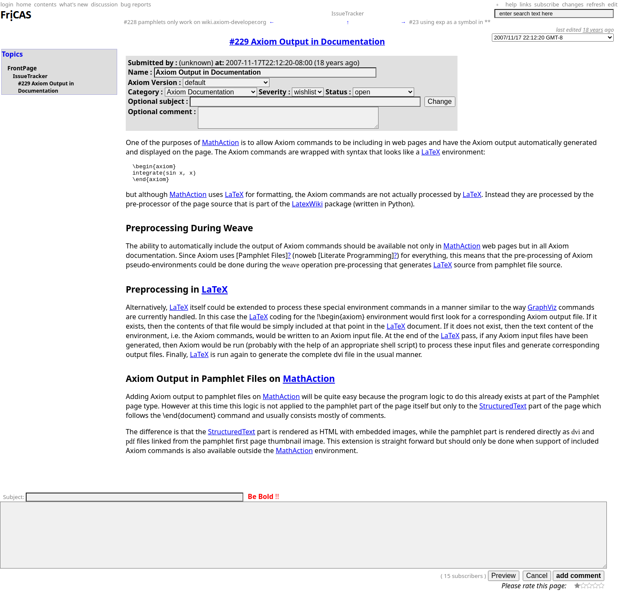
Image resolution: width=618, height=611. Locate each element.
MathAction (220, 146)
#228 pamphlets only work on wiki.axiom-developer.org (195, 22)
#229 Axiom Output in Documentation (46, 87)
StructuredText (503, 413)
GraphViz (542, 315)
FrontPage (21, 68)
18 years (593, 29)
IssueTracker (347, 13)
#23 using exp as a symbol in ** (450, 22)
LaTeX (430, 155)
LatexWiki (307, 211)
